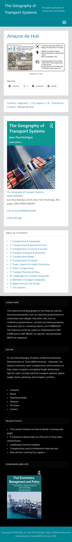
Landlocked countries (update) (25, 444)
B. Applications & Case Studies (25, 283)
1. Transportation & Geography (25, 241)
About (13, 393)
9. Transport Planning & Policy (25, 272)
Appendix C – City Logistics (31, 103)
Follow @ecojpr (14, 218)
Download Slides (18, 397)
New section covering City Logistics (27, 452)
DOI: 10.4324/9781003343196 (21, 210)
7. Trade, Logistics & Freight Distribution (30, 264)
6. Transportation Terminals (23, 260)
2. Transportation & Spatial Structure (28, 245)
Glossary (14, 401)
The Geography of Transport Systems (25, 192)
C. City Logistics (17, 287)
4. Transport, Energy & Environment (27, 252)
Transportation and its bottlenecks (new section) (34, 448)
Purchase (14, 405)
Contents (11, 103)
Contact (14, 409)
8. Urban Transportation (22, 268)
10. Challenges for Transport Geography (29, 276)
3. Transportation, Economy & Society (28, 249)
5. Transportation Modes (22, 256)
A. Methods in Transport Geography (27, 279)
